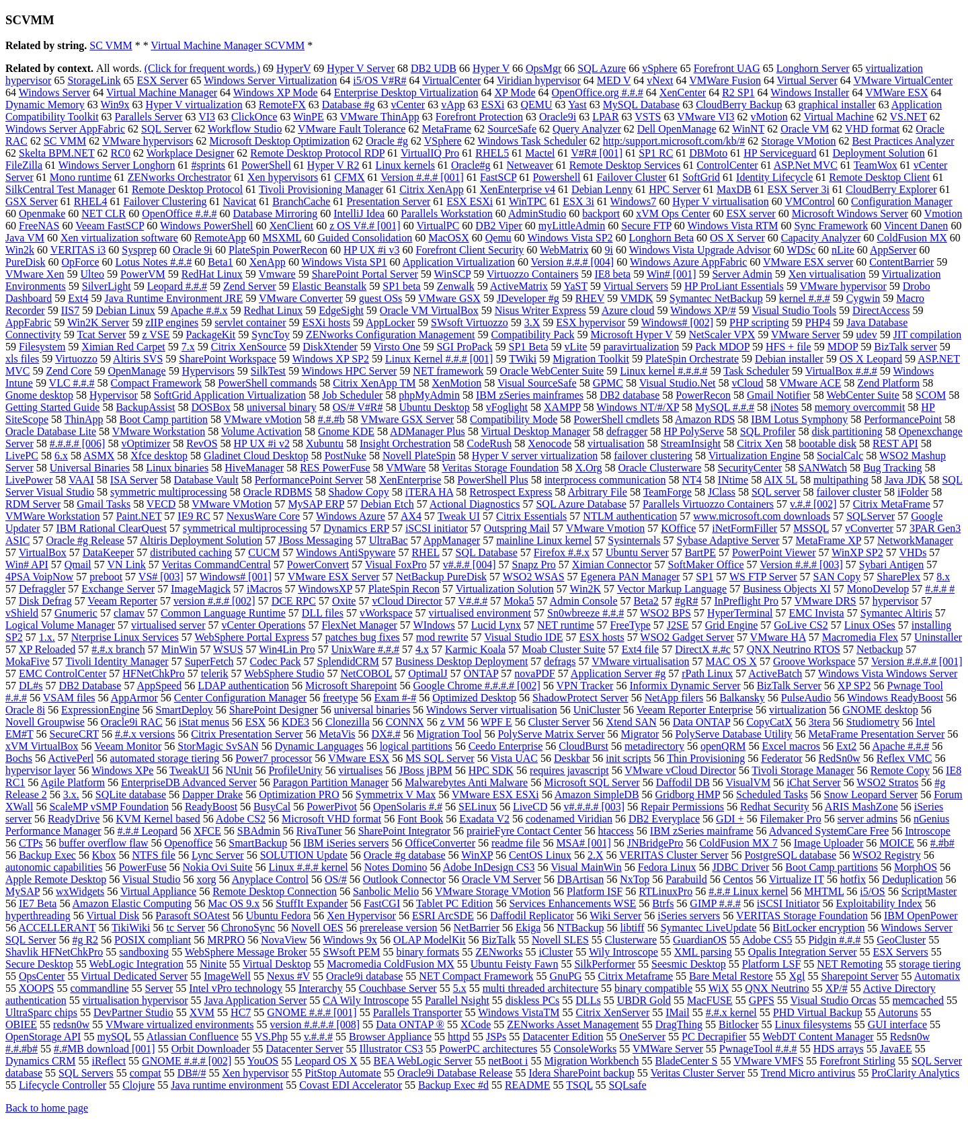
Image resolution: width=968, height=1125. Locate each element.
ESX (255, 722)
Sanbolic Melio (386, 891)
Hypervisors (208, 371)
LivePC (21, 455)
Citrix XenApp (431, 189)
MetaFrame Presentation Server (877, 734)
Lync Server (218, 855)
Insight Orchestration (405, 443)
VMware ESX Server (334, 576)
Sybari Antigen (891, 564)
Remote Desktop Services (624, 165)
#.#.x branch (118, 649)
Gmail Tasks (103, 504)
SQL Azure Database (581, 504)
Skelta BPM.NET (57, 153)
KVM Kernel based (158, 818)
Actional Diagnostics (475, 504)
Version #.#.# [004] (572, 262)
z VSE (155, 334)
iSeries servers (688, 915)
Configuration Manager (902, 201)
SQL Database (487, 552)
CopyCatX (769, 722)
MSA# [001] (583, 843)
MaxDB (734, 189)
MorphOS (915, 867)
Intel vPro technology (235, 988)
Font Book (420, 818)
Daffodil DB (683, 782)
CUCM (264, 552)
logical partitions (416, 746)
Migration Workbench (591, 1060)
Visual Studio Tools (794, 310)
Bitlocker (739, 1024)
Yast (577, 104)
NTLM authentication (630, 516)
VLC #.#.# (72, 383)
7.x (188, 346)
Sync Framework (831, 225)
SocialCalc (840, 455)
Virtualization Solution (505, 588)
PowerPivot (332, 806)
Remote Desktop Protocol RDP (317, 153)
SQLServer (870, 516)
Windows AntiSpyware (345, 552)
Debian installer (789, 358)
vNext (660, 80)
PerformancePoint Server (309, 480)
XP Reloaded (47, 649)
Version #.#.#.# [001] (917, 661)
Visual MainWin (586, 867)
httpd (459, 1036)
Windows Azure (350, 516)
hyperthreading (38, 915)
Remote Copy (900, 770)
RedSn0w (839, 758)
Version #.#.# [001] (422, 177)
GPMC (608, 383)
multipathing (841, 480)
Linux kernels (404, 165)
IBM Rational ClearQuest (111, 528)
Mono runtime (81, 177)
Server (159, 988)
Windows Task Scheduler (531, 141)
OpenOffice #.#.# (179, 213)
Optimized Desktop (474, 697)
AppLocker (390, 322)
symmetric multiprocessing (168, 492)
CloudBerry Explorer (891, 189)
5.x (460, 988)
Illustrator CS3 (392, 1048)
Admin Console (584, 601)
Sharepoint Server (860, 976)
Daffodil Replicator (532, 915)
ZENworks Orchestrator (179, 177)
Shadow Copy (358, 492)
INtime (733, 480)
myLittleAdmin (572, 225)
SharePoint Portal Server (365, 274)
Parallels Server (149, 116)
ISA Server (134, 480)
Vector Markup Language (672, 588)
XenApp (267, 262)
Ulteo (93, 274)
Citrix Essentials (531, 516)
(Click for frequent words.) (202, 68)
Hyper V (491, 68)
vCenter (408, 104)
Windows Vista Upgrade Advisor (700, 250)
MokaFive (27, 661)
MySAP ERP (316, 504)
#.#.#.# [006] (78, 443)
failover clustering (653, 455)
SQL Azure (601, 68)
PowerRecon (703, 395)
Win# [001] (671, 274)
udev (866, 334)
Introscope (928, 831)
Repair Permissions (682, 806)
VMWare (406, 467)
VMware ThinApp (379, 116)
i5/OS (872, 891)
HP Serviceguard (779, 153)
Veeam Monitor (127, 746)
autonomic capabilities (53, 867)
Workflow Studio (245, 128)
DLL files (323, 613)
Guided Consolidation (364, 237)
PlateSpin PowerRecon (278, 250)
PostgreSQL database (790, 855)
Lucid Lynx (496, 625)
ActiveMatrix (519, 286)
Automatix (937, 976)
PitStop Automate (343, 1073)
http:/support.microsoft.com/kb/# (674, 141)
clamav (129, 613)
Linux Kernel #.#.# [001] (439, 358)
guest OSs (380, 298)
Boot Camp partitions (831, 867)
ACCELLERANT (56, 927)
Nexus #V (288, 976)
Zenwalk (456, 286)
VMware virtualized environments (179, 1024)
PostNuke (345, 455)
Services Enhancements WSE (572, 903)
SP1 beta (401, 286)
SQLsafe (628, 1085)
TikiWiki (131, 927)
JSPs (496, 1036)
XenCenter (682, 92)
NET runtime (565, 625)
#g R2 (85, 939)
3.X (532, 322)
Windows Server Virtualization (270, 80)
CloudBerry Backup (739, 104)
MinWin (179, 649)
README (528, 1085)
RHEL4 (91, 201)
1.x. (47, 637)
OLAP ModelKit (429, 939)
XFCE (207, 831)
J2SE (678, 625)
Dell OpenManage (677, 128)
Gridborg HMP (687, 794)
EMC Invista (816, 613)
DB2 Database (90, 685)
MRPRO (226, 939)
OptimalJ (428, 673)
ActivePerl (70, 758)
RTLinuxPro (665, 891)
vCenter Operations (264, 625)
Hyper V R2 (333, 165)
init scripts (628, 758)
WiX (719, 988)
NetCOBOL (366, 673)
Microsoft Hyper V (631, 334)
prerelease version (399, 927)
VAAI (81, 480)
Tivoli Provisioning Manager (321, 189)
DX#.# (386, 734)
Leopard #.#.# (177, 286)
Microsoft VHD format (331, 818)
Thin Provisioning (706, 758)
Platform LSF (771, 964)
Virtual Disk (113, 915)
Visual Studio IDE (523, 637)
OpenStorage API (43, 1036)
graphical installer (837, 104)
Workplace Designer (191, 153)
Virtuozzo (76, 358)
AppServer (893, 250)
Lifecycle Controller (62, 1085)
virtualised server (168, 625)
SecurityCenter (749, 467)
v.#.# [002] (813, 504)
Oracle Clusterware (660, 467)
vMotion (769, 116)
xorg (206, 879)
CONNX (405, 722)
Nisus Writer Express (540, 310)
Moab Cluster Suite (563, 649)
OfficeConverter (440, 843)
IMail (678, 1012)
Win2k (19, 250)
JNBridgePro (655, 843)
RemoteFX (282, 104)
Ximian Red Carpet (123, 346)
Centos (738, 879)
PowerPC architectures (488, 1048)
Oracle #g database (405, 855)
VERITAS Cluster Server (673, 855)
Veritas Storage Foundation (500, 467)
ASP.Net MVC (806, 165)
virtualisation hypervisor (135, 1000)
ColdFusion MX (911, 237)
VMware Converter (301, 298)
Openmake (42, 213)
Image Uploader (829, 843)
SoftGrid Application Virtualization (230, 395)
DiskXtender (330, 346)
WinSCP (452, 274)
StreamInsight (690, 443)
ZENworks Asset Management (573, 1024)
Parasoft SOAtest (192, 915)
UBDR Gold (644, 1000)
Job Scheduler (352, 395)
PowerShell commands (267, 383)
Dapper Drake (212, 794)
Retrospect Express (510, 492)
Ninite (213, 964)
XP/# (836, 988)
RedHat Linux (212, 274)
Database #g (348, 104)
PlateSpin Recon (404, 588)
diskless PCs (532, 1000)
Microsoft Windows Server (850, 213)
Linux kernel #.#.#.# (663, 371)
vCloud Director (407, 601)
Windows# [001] (236, 576)
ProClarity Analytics (915, 1073)
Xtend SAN (631, 722)
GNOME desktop (880, 709)
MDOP (843, 346)
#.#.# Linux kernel (748, 891)
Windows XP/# (703, 310)
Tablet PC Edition (454, 903)
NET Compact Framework (476, 976)
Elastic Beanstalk (329, 286)
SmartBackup (258, 843)
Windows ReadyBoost (895, 697)
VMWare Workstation (52, 516)
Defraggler (42, 588)
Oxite (344, 601)
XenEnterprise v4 (517, 189)
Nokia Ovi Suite (218, 867)
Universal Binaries (90, 467)
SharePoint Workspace (227, 358)
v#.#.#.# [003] (593, 806)
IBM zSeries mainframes (529, 395)
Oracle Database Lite (50, 431)
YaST (575, 286)
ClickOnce (254, 116)
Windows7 (633, 201)
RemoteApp (220, 237)
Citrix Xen (759, 443)
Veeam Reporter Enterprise (695, 709)
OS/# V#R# (358, 407)
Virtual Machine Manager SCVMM (228, 45)
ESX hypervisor (590, 322)
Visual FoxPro (396, 564)
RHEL (425, 552)
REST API (895, 443)
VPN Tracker (584, 685)
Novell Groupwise (45, 722)
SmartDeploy (184, 709)
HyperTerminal (740, 613)
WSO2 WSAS (534, 576)
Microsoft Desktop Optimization (279, 141)
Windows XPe (122, 770)
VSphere (443, 141)
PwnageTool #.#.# (758, 1048)
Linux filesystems (813, 1024)
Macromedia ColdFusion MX (390, 964)
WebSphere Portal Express (251, 637)
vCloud (747, 383)
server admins (867, 818)
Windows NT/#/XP (637, 407)
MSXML (281, 237)
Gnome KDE (346, 431)
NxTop (634, 879)
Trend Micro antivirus (808, 1073)
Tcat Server (101, 334)
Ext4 (78, 298)
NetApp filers (674, 697)
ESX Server (162, 80)
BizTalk (498, 939)
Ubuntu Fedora (278, 915)
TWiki (522, 358)
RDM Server (33, 504)
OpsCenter (42, 976)
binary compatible (653, 988)
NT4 (692, 480)
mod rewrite (442, 637)
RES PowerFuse (335, 467)
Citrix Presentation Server (246, 734)
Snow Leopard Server (871, 794)
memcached (918, 1000)
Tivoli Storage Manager (803, 770)
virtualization (797, 709)
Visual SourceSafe (537, 383)
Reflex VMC (904, 758)
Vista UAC (514, 758)
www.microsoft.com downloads (761, 516)
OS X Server (737, 237)
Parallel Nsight (457, 1000)
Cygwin (863, 298)
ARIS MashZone (861, 806)
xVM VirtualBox (42, 746)
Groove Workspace (814, 661)
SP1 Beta (528, 346)
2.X (596, 855)
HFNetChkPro (153, 673)
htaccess (615, 831)
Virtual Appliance (158, 891)
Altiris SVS (138, 358)
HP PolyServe (693, 431)
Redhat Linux (273, 310)
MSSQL (811, 528)
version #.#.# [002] (214, 601)
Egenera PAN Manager (630, 576)
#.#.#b (331, 419)
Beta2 (645, 601)
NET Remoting (850, 964)
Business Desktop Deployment (461, 661)
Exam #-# (395, 697)
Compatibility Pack (532, 334)
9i (609, 250)
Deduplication (912, 879)
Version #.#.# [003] (801, 564)
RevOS (201, 443)
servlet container (250, 322)
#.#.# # (940, 588)
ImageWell (227, 976)
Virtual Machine (838, 116)
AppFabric (28, 322)
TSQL (579, 1085)
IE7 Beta (37, 903)
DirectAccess (881, 310)
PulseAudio (806, 697)
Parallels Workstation (447, 213)
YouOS (262, 1060)
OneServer (643, 1036)
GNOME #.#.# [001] (311, 1012)
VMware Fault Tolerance (351, 128)
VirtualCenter (451, 80)
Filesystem (42, 346)
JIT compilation (927, 334)
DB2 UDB (433, 68)
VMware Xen (35, 274)
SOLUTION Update (304, 855)
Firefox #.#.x (562, 552)
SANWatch (822, 467)
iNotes (784, 407)
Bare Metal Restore (730, 976)
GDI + (729, 818)
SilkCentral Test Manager (60, 189)
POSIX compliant (152, 939)
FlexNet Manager (359, 625)
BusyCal (271, 806)
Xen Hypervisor (361, 915)
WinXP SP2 (857, 552)
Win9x (114, 104)
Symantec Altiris (896, 613)
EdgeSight (341, 310)
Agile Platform (72, 782)
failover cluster (849, 492)
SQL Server (166, 128)
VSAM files (69, 697)
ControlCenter (727, 165)
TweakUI (189, 770)
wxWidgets (80, 891)
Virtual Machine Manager (161, 92)
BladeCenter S (686, 1060)
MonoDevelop (878, 588)
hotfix (853, 879)
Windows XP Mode (275, 92)
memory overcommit (860, 407)
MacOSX (448, 237)
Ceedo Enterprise (506, 746)
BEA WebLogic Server (423, 1060)
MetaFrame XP (828, 540)
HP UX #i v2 (262, 443)
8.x (943, 576)
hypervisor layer (40, 770)
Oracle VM (804, 128)
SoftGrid (701, 177)
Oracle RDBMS (278, 492)
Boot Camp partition (164, 419)
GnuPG (566, 976)
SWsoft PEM (351, 952)
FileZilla (23, 165)
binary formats (428, 952)
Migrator (640, 734)
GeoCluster (901, 939)
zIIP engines (171, 322)
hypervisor (895, 601)
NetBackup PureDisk (441, 576)
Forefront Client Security (470, 250)
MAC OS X (730, 661)
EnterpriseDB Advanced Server (189, 782)
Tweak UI (459, 516)
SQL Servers (86, 1073)
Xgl (797, 976)
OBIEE (21, 1024)
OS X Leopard (871, 358)
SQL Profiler (768, 431)
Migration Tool (449, 734)
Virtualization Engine (755, 455)
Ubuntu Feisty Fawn (515, 964)
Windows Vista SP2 (570, 237)
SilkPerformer (604, 964)
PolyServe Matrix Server (550, 734)
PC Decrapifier (714, 1036)
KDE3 (295, 722)
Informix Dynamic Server (684, 685)
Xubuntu (325, 443)
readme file (515, 843)
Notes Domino (396, 867)
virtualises (360, 770)
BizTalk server (905, 346)
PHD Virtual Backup (817, 1012)
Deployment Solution (878, 153)
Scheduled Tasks (772, 794)
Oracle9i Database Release (454, 1073)
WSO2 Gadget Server (687, 637)
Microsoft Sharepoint (351, 685)
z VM (452, 722)
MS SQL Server (440, 758)
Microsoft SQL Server (592, 782)
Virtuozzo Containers (532, 274)
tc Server (186, 927)
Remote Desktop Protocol (187, 189)
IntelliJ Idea (359, 213)
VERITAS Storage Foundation (802, 915)
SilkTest (268, 371)
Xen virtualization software (119, 237)
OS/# (336, 879)
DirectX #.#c (703, 649)
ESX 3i (578, 201)
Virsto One (397, 346)
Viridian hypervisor (539, 80)
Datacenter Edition (562, 1036)
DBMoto (708, 153)
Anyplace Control (270, 879)
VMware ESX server (808, 262)
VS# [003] (161, 576)
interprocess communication (605, 480)
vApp (453, 104)
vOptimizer (145, 443)
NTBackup (580, 927)
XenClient (291, 225)
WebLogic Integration (136, 964)
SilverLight (106, 286)
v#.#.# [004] (469, 564)
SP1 (704, 576)
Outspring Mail (517, 528)
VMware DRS (825, 601)
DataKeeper (108, 552)
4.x (422, 649)
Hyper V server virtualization (535, 455)
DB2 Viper (498, 225)
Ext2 (846, 746)
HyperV (293, 68)
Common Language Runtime (223, 613)
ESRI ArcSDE (443, 915)
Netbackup (879, 649)
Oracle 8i (25, 709)
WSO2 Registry (886, 855)
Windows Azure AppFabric (688, 262)
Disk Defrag (45, 601)
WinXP (477, 855)
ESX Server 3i (799, 189)
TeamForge (667, 492)
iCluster (555, 952)
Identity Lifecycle (774, 177)
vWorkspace (386, 613)
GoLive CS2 (801, 625)
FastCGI (382, 903)
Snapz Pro (534, 564)
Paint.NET (139, 516)
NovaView (284, 939)
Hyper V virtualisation (720, 201)
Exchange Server (118, 588)
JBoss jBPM (425, 770)
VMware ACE (810, 383)
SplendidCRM (348, 661)
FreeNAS (39, 225)
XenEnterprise (410, 480)
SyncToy (270, 334)
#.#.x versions (145, 734)
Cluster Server (559, 722)
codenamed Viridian (569, 818)
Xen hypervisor (255, 1073)
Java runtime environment (227, 1085)
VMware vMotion (263, 419)
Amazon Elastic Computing (132, 903)
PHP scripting (759, 322)
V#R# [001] (596, 153)
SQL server (776, 492)
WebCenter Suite (862, 395)
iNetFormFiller (744, 528)
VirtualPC (437, 225)
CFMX (349, 177)
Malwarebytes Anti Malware (466, 782)
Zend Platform (888, 383)
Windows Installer (809, 92)
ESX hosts (601, 637)
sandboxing (144, 952)
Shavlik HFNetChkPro (54, 952)
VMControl (809, 201)
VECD (161, 504)
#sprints (208, 165)
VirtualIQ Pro (430, 153)
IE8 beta (612, 274)
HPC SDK (491, 770)
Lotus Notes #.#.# (154, 262)
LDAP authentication (243, 685)
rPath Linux (707, 673)
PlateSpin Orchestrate (692, 358)
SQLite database (130, 794)
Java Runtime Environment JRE (174, 298)
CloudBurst (583, 746)
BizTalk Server (789, 685)
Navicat (240, 201)
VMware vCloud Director (679, 770)
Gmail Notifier (779, 395)
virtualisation (616, 443)
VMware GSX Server (407, 419)
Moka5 (518, 601)
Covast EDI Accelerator (350, 1085)
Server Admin (742, 274)
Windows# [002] (677, 322)
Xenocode (549, 443)
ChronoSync (248, 927)
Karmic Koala (475, 649)
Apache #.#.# (900, 746)
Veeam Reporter (122, 601)
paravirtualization (641, 346)
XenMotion (456, 383)
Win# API (26, 564)
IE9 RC (193, 516)
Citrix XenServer (612, 1012)
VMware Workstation (158, 431)
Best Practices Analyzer (903, 141)
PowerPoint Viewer (774, 552)
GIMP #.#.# (715, 903)
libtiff (632, 927)
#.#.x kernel (731, 1012)
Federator (781, 758)
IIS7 (70, 310)
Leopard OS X (325, 1060)
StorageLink (93, 80)
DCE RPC (294, 601)
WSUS (228, 649)
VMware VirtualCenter (903, 80)
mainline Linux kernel (544, 540)
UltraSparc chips (41, 1012)
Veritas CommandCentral (216, 564)
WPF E (496, 722)
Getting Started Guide (52, 407)
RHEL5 (492, 153)
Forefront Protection (479, 116)
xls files (22, 358)
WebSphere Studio (284, 673)
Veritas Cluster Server (697, 1073)
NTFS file (153, 855)
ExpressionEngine (100, 709)
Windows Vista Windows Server (887, 673)
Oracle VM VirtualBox (429, 310)
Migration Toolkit (591, 358)
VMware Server (805, 334)
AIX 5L (780, 480)
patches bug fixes (362, 637)
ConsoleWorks (584, 1048)
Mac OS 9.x (233, 903)
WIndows (434, 625)
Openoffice (189, 843)
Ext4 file (640, 649)
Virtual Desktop (277, 964)
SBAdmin (258, 831)
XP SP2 (854, 685)
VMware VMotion (232, 504)
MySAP (22, 891)
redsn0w (71, 1024)
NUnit (238, 770)
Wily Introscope (623, 952)
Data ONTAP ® (410, 1024)
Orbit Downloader (210, 1048)
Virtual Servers (636, 286)
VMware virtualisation (640, 661)
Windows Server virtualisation (491, 709)
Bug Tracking (892, 467)
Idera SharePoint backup (581, 1073)
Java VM (24, 237)
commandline (99, 988)
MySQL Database (641, 104)
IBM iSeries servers (346, 843)
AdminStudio (537, 213)
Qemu (498, 237)
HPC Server (674, 189)
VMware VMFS (768, 1060)
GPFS (761, 1000)
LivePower (28, 480)
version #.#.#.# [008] (315, 1024)
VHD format (872, 128)
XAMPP (562, 407)
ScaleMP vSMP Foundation (109, 806)
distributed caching (191, 552)
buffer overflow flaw (104, 843)
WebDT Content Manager (817, 1036)
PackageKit (210, 334)
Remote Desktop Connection (274, 891)
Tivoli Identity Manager (117, 661)
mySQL (113, 1036)
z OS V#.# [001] (364, 225)
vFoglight (507, 407)
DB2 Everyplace (664, 818)
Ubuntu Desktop (434, 407)
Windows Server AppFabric (65, 128)
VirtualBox (43, 552)
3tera (819, 722)
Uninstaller (938, 637)
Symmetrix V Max (396, 794)
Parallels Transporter (417, 1012)
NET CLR (103, 213)
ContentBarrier (901, 262)
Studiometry (872, 722)
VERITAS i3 (78, 250)
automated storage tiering (165, 758)
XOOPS (36, 988)
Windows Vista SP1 (344, 262)
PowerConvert (318, 564)
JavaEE (896, 1048)
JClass (721, 492)
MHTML (824, 891)
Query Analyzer (587, 128)
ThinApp (84, 419)
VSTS (648, 116)
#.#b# (942, 843)
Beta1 (220, 262)
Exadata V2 (484, 818)
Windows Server (54, 92)
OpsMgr (543, 68)
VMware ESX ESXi (495, 794)
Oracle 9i (192, 250)
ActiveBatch (775, 673)
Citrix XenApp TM (374, 383)
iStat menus (204, 722)
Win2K (585, 588)
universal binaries (372, 709)
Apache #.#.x (199, 310)
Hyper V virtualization (193, 104)
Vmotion (943, 213)
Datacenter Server (305, 1048)
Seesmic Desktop (688, 964)
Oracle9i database (364, 976)
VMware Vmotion (605, 528)
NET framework (448, 371)
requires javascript (569, 770)
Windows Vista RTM (733, 225)
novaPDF (534, 673)
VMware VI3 (705, 116)
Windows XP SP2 (330, 358)
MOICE (896, 843)
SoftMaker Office (705, 564)
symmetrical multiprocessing (245, 528)
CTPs (31, 843)
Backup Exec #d (453, 1085)
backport (601, 213)
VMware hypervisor (842, 286)
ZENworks (498, 952)
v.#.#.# (318, 1036)
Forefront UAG (727, 68)
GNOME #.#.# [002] (186, 1060)
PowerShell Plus (492, 480)
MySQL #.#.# (724, 407)
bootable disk (827, 443)
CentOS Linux (540, 855)
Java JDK (905, 480)
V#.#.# (473, 601)
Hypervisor (113, 395)
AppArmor (134, 697)
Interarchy (320, 988)
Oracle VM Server (501, 879)
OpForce (80, 262)
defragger (626, 431)
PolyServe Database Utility (733, 734)
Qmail (78, 564)
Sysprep (139, 250)
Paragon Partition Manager (331, 782)
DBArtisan (580, 879)
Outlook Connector (404, 879)
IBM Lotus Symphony (799, 419)
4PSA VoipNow (39, 576)
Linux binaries (177, 467)
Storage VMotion (798, 141)
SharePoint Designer (273, 709)
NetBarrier (476, 927)
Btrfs (663, 903)
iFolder (912, 492)
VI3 (206, 116)
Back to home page (46, 1108)
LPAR (605, 116)
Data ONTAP (702, 722)
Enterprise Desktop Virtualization (406, 92)
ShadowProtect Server (580, 697)
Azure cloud (628, 310)
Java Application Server (255, 1000)
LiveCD (530, 806)
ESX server (750, 213)
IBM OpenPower (921, 915)
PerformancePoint (903, 419)
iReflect (108, 1060)
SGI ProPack (464, 346)
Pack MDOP (722, 346)
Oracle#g (471, 165)
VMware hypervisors (148, 141)
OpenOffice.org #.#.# (597, 92)
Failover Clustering (165, 201)
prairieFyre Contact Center (524, 831)
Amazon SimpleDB (597, 794)
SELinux (477, 806)
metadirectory (654, 746)
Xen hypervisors (282, 177)
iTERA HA (429, 492)
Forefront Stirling (857, 1060)
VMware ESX (358, 758)
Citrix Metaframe (636, 976)
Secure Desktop (39, 964)
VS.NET (908, 116)
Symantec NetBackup (716, 298)
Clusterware (631, 939)
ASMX (98, 455)
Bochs (18, 758)
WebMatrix (564, 250)
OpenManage (136, 371)
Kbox (104, 855)
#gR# (686, 601)
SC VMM (110, 45)
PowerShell (266, 165)
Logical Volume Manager (60, 625)
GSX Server (31, 201)
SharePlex (898, 576)
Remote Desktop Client (879, 177)
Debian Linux (125, 310)
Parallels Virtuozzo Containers (708, 504)
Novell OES (317, 927)
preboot (105, 576)
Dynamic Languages (319, 746)
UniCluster (596, 709)
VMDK (636, 298)
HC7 (241, 1012)
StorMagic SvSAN (217, 746)
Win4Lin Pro (287, 649)
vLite (576, 346)
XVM (202, 1012)
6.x (61, 455)
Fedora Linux (667, 867)
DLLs (587, 1000)
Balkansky (742, 697)
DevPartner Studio (133, 1012)
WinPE (308, 116)
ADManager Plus (427, 431)
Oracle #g (387, 141)
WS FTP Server (763, 576)
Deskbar (572, 758)
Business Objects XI (787, 588)
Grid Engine (731, 625)
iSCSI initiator (436, 528)
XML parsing (703, 952)
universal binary (282, 407)
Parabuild (686, 879)
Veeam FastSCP (109, 225)
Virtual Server (807, 80)
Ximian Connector (612, 564)
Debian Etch (387, 504)
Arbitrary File (597, 492)
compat (145, 1073)
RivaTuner (319, 831)
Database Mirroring (275, 213)
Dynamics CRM (40, 1060)
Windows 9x (350, 939)
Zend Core (68, 371)
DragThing (678, 1024)
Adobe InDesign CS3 (489, 867)
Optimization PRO (299, 794)
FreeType (630, 625)
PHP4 (817, 322)
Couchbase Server (398, 988)
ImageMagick (201, 588)
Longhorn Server (813, 68)
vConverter (869, 528)
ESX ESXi (469, 201)
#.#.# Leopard (147, 831)
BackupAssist (145, 407)
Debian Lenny (602, 189)
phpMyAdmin (429, 395)
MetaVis (337, 734)
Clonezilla (347, 722)
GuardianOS (700, 939)
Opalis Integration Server (802, 952)
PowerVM (142, 274)
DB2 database (629, 395)
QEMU (536, 104)
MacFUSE (710, 1000)
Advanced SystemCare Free (829, 831)
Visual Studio (151, 879)
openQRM (723, 746)
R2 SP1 (738, 92)
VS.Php (271, 1036)
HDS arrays (838, 1048)
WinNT (748, 128)
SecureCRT (73, 734)
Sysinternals (634, 540)
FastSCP (498, 177)
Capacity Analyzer (821, 237)
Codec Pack (275, 661)
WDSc (801, 250)
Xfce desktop (159, 455)
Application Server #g (618, 673)
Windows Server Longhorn (116, 165)
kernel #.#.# (804, 298)
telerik (215, 673)
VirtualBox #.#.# (841, 371)
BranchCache (301, 201)
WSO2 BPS (665, 613)
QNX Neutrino (777, 988)
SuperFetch (209, 661)
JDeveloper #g (528, 298)
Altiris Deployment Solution (201, 540)
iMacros (264, 588)
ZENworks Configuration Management (390, 334)
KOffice (678, 528)
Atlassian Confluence (193, 1036)
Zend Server (249, 286)
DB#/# (191, 1073)
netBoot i (508, 1060)
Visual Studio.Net (677, 383)
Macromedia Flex (860, 637)
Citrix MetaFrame (891, 504)
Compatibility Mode (513, 419)
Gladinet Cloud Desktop (256, 455)
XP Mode (514, 92)
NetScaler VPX (721, 334)
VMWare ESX (896, 92)
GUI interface (897, 1024)
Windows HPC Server (349, 371)
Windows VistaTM (518, 1012)
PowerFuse (142, 867)
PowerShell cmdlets (616, 419)
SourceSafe (511, 128)
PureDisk (25, 262)
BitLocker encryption (818, 927)
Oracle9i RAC (132, 722)
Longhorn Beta (661, 237)
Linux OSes (869, 625)
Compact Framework (156, 383)
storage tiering (930, 964)
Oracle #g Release (85, 540)
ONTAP (481, 673)
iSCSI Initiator (788, 903)
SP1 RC (656, 153)
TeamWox (875, 165)
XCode (475, 1024)
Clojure (138, 1085)
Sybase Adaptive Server (728, 540)
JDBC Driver (740, 867)
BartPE (700, 552)
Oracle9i (557, 116)
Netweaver (530, 165)
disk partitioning (846, 431)
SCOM (931, 395)
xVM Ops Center (673, 213)
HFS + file (788, 346)
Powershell (556, 177)
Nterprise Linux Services (125, 637)
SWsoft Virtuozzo (469, 322)
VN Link (127, 564)
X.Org (588, 467)
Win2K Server (98, 322)
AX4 (411, 516)
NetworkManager (915, 540)
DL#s (31, 685)
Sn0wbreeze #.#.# (585, 613)
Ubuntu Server (637, 552)
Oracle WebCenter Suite (551, 371)
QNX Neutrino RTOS (793, 649)
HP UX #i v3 (371, 250)
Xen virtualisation (827, 274)
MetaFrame (446, 128)
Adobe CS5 (767, 939)
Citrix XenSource (248, 346)
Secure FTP (646, 225)
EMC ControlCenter (62, 673)
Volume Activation (261, 431)
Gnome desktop (39, 395)
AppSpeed (159, 685)
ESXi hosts (326, 322)
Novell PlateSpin (419, 455)
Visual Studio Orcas (834, 1000)
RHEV (589, 298)
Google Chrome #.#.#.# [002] (476, 685)
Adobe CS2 (241, 818)
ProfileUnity (295, 770)
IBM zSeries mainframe (702, 831)
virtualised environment (480, 613)
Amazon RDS (705, 419)
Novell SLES (560, 939)
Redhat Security (774, 806)
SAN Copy (837, 576)
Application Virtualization (459, 262)
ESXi (493, 104)
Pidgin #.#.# (834, 939)
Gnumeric (75, 613)
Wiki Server (615, 915)
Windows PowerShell (206, 225)
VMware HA (778, 637)
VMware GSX (449, 298)
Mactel (540, 153)
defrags (559, 661)
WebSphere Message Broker (246, 952)
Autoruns (898, 1012)
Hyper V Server (361, 68)
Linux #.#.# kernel (308, 867)
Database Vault (206, 480)
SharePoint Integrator (404, 831)
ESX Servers (900, 952)
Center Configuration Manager (240, 697)
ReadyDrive (73, 818)
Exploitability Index (879, 903)
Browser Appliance (390, 1036)
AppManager (452, 540)
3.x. (71, 794)
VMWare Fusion (725, 80)
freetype (340, 697)
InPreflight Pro (746, 601)
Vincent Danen (916, 225)
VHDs (912, 552)
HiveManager (254, 467)
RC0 (120, 153)
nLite (843, 250)
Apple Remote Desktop (55, 879)
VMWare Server (668, 1048)
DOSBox (211, 407)
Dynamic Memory (45, 104)
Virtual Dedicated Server (134, 976)
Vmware (277, 274)
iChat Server (813, 782)
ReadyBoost (211, 806)
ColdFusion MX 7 (738, 843)
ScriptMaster (929, 891)
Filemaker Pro (790, 818)
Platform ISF (594, 891)
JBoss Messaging (315, 540)
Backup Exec (47, 855)
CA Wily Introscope (366, 1000)
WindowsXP (325, 588)
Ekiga (528, 927)
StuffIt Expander (312, 903)
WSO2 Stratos (887, 782)
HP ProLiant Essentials (734, 286)
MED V (614, 80)
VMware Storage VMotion (493, 891)
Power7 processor (273, 758)
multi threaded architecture (540, 988)
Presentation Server (388, 201)
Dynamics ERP (356, 528)
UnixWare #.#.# (365, 649)
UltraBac (388, 540)
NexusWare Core (263, 516)
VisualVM (748, 782)
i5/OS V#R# (379, 80)
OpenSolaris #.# (407, 806)
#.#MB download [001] (104, 1048)
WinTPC (528, 201)
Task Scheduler (756, 371)
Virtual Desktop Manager (535, 431)
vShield (21, 613)
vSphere (659, 68)
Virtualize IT (796, 879)
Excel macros (791, 746)
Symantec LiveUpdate (709, 927)
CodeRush (489, 443)
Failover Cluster (632, 177)
